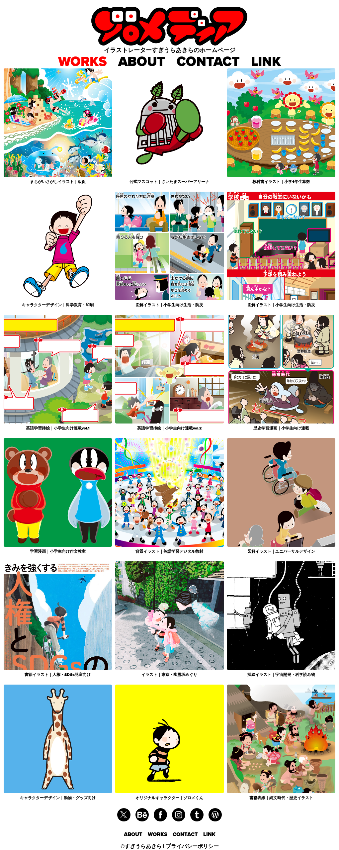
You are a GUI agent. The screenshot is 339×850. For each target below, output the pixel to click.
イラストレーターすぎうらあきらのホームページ (169, 50)
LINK (266, 61)
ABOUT (141, 61)
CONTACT (208, 61)
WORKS (82, 61)
